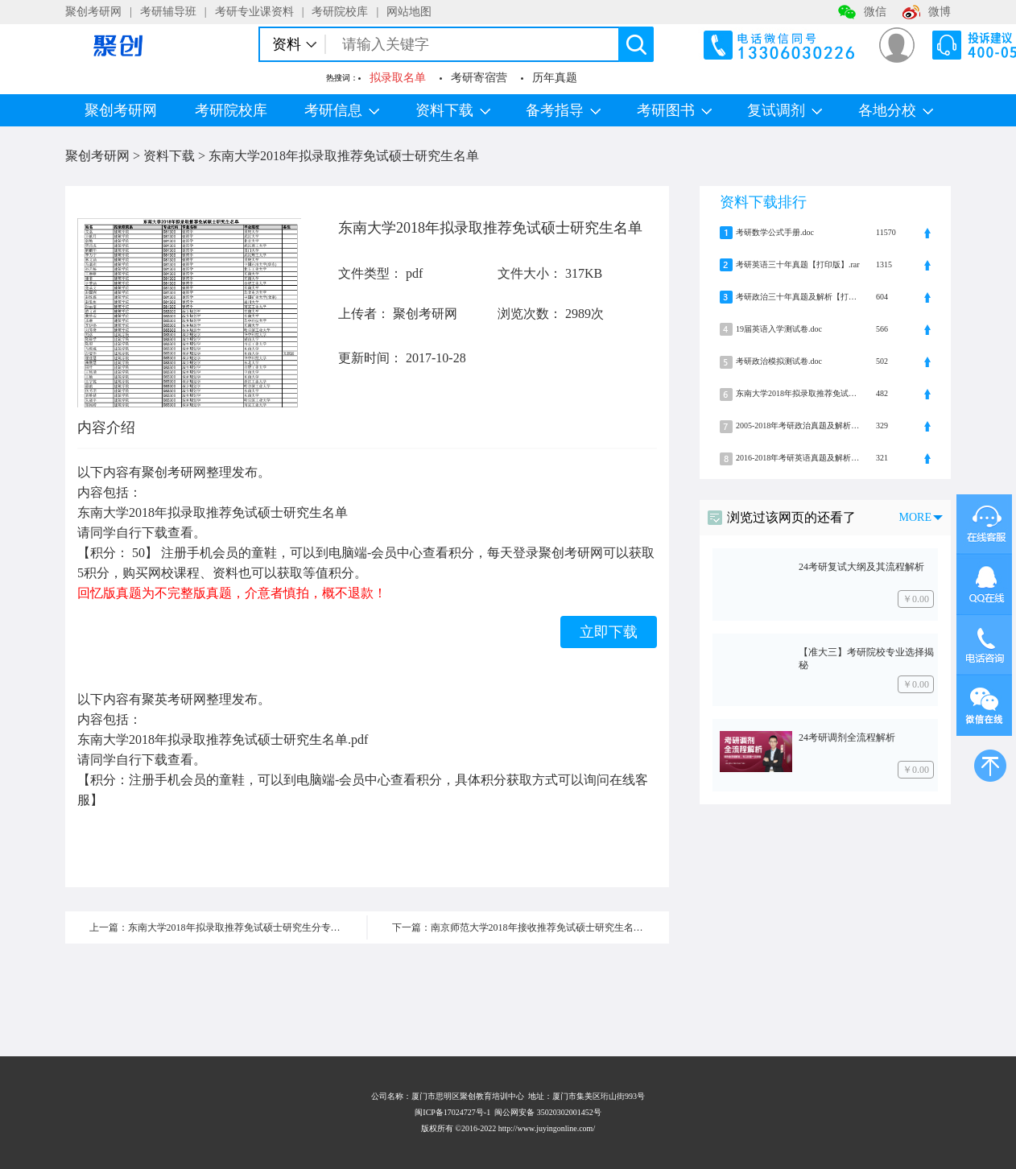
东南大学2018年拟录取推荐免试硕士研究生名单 (344, 156)
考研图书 (674, 110)
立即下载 (609, 632)
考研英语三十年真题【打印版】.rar (798, 264)
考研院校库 (340, 12)
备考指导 (563, 110)
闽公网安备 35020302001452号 (547, 1112)
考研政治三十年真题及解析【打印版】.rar (798, 296)
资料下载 (452, 110)
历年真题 (554, 78)
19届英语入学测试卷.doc (779, 328)
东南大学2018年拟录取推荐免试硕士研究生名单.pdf (798, 393)
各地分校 (895, 110)
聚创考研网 (93, 12)
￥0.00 (915, 599)
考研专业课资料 (254, 12)
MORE (915, 517)
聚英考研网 (174, 699)
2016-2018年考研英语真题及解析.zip (798, 457)
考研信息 (341, 110)
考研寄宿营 (479, 78)
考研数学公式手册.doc (775, 232)
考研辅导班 (168, 12)
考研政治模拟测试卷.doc (779, 361)
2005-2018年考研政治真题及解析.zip (798, 425)
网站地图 (409, 12)
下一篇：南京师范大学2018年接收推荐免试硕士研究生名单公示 (527, 927)
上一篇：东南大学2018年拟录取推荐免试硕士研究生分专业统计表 (228, 927)
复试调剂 (784, 110)
